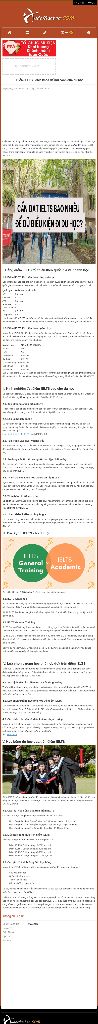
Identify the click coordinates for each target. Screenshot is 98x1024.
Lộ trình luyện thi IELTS (18, 434)
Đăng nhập (79, 2)
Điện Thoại (8, 932)
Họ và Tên (7, 928)
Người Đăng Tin (10, 924)
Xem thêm (12, 734)
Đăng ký (92, 2)
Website (6, 940)
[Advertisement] (49, 115)
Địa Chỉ (6, 936)
